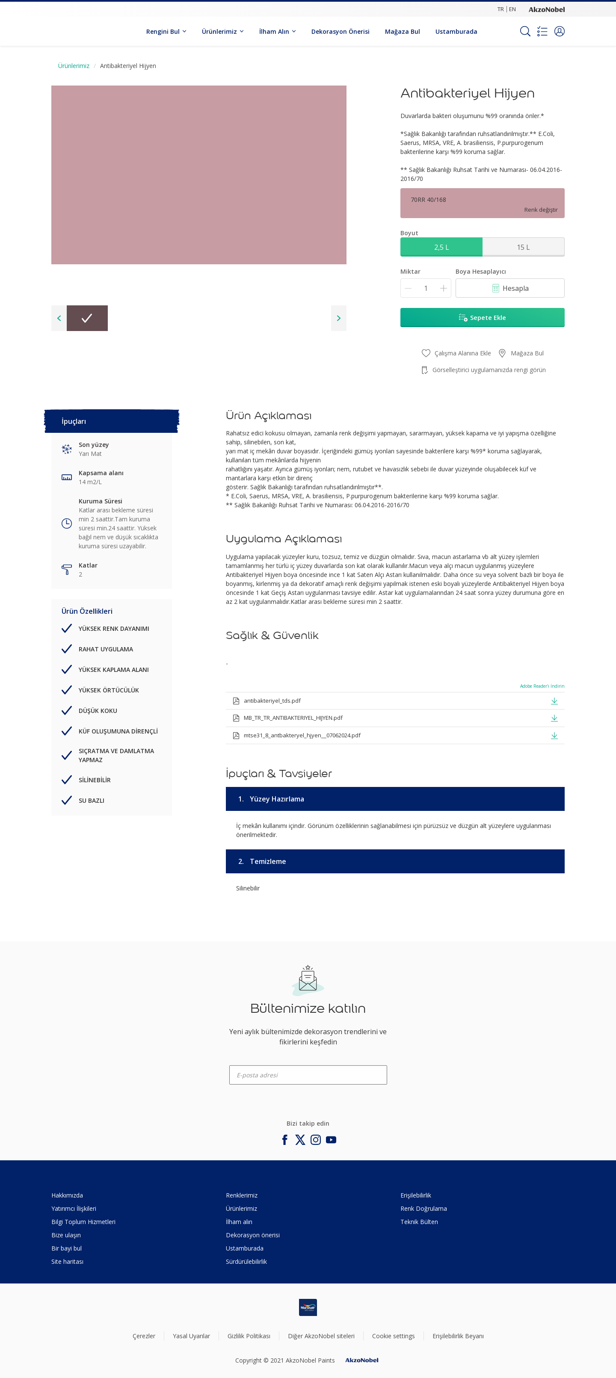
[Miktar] (425, 288)
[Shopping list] (542, 31)
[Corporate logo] (547, 9)
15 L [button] (523, 247)
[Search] (525, 31)
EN (512, 9)
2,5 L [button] (441, 247)
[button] (559, 31)
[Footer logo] (308, 1307)
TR (501, 9)
